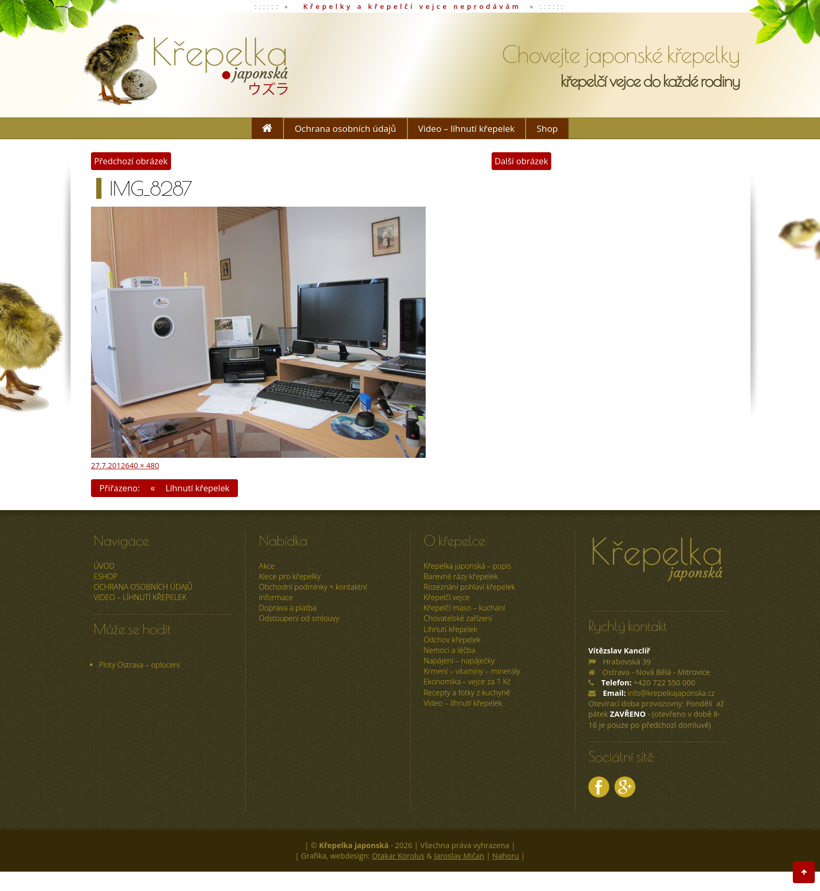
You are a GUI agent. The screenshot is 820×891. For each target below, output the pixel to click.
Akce (267, 565)
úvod (104, 565)
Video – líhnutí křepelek (466, 128)
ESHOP (106, 576)
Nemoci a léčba (449, 650)
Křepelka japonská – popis (467, 565)
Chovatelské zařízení (458, 618)
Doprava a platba (287, 608)
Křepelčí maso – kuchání (464, 608)
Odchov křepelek (452, 639)
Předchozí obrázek (131, 161)
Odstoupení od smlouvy (299, 618)
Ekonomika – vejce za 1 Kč (467, 681)
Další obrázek (521, 161)
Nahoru (505, 856)
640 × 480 (142, 465)
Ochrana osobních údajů (345, 128)
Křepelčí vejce (447, 597)
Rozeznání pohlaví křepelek (469, 587)
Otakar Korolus (398, 856)
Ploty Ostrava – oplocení (139, 664)
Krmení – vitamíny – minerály (472, 671)
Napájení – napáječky (459, 661)
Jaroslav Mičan (459, 856)
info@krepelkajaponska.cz (671, 693)
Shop (547, 128)
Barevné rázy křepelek (461, 576)
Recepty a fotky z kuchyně (467, 692)
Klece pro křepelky (290, 576)
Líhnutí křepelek (450, 629)
